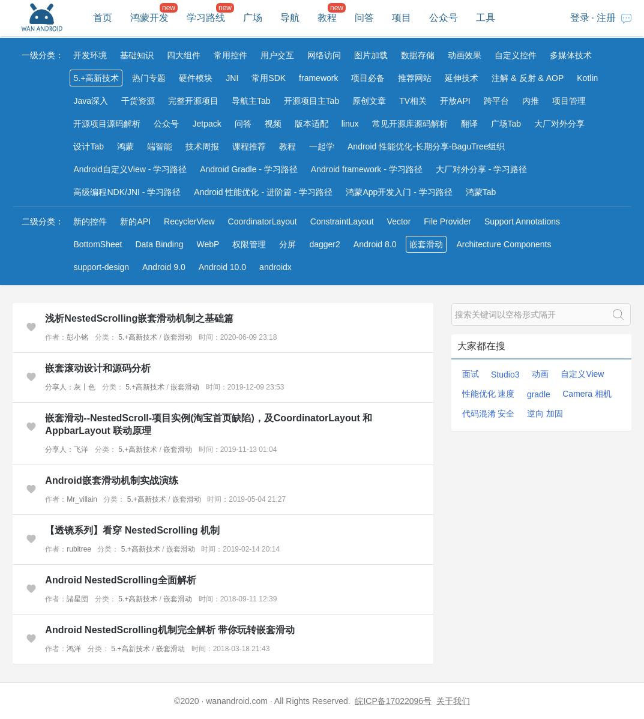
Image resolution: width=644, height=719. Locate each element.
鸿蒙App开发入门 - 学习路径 (399, 192)
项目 (401, 18)
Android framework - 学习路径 (367, 169)
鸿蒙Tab (481, 192)
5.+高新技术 (96, 78)
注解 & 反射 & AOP (528, 78)
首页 (102, 18)
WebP (208, 244)
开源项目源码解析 (106, 123)
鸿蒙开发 (149, 18)
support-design (101, 267)
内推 (530, 101)
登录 (579, 18)
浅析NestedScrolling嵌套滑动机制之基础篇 (139, 318)
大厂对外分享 (559, 123)
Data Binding (159, 244)
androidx (275, 267)
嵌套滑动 (426, 244)
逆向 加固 (545, 413)
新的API (135, 221)
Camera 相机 (587, 394)
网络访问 (324, 55)
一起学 (321, 146)
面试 (470, 374)
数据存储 (418, 55)
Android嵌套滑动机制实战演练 (111, 480)
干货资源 (138, 101)
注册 (606, 18)
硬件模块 (195, 78)
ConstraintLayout (342, 221)
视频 (273, 123)
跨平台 (496, 101)
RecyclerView (189, 221)
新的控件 (90, 221)
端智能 (159, 146)
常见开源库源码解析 (410, 123)
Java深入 (90, 101)
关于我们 (453, 701)
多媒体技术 (571, 55)
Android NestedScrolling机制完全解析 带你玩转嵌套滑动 (170, 630)
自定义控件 (516, 55)
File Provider (447, 221)
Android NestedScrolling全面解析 (120, 580)
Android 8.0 (375, 244)
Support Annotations (522, 221)
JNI (232, 78)
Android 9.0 (163, 267)
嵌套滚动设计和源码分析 (98, 368)
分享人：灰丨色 (70, 387)
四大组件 (183, 55)
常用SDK (268, 78)
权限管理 (249, 244)
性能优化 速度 (488, 394)
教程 (327, 18)
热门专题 (149, 78)
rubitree (79, 549)
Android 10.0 (222, 267)
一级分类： (43, 55)
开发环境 (90, 55)
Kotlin (587, 78)
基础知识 (137, 55)
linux (350, 123)
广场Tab (506, 123)
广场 (252, 18)
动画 (540, 374)
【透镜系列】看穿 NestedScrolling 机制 (132, 530)
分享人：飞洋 (66, 449)
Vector (399, 221)
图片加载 (371, 55)
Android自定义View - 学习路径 (130, 169)
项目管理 (569, 101)
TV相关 (413, 101)
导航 (289, 18)
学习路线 (206, 18)
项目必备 (368, 78)
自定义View (582, 374)
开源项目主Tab (312, 101)
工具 (485, 18)
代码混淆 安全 (488, 413)
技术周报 (202, 146)
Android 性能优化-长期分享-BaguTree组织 (426, 146)
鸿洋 (74, 649)
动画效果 (464, 55)
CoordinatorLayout (262, 221)
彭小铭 (77, 337)
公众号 (443, 18)
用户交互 (277, 55)
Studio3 (505, 374)
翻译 (469, 123)
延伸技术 (461, 78)
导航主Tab (251, 101)
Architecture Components (503, 244)
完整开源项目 (193, 101)
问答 (364, 18)
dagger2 (324, 244)
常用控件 (230, 55)
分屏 (287, 244)
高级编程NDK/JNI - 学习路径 (127, 192)
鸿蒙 (125, 146)
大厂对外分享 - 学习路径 (481, 169)
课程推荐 (249, 146)
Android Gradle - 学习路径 (249, 169)
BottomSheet (97, 244)
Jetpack (206, 123)
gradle (538, 394)
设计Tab (88, 146)
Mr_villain (82, 499)
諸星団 (77, 599)
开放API (455, 101)
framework (318, 78)
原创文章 (369, 101)
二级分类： (43, 221)
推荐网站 (415, 78)
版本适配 (311, 123)
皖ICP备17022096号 (393, 701)
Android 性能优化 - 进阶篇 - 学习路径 (263, 192)
